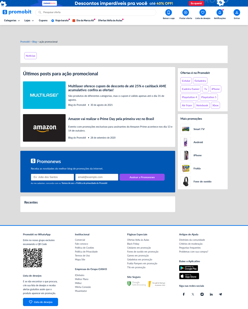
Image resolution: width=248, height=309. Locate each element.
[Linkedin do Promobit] (211, 282)
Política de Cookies (84, 236)
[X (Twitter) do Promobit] (192, 282)
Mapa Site (80, 248)
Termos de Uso (82, 244)
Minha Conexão (83, 275)
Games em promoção (138, 244)
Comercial (80, 228)
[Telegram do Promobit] (220, 282)
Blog (34, 30)
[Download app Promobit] (168, 15)
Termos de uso (68, 171)
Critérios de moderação (191, 232)
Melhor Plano (81, 267)
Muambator (81, 279)
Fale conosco (81, 232)
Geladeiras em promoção (139, 248)
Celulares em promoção (139, 236)
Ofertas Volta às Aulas (138, 228)
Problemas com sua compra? (193, 240)
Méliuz (78, 271)
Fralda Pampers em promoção (142, 252)
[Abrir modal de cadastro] (236, 15)
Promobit (25, 30)
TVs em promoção (136, 255)
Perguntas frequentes (190, 236)
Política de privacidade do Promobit (91, 171)
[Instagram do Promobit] (202, 282)
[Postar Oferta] (185, 15)
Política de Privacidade (86, 240)
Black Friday (133, 232)
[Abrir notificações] (219, 15)
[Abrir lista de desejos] (202, 15)
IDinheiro (79, 263)
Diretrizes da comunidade (192, 228)
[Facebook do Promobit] (183, 282)
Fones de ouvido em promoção (142, 240)
